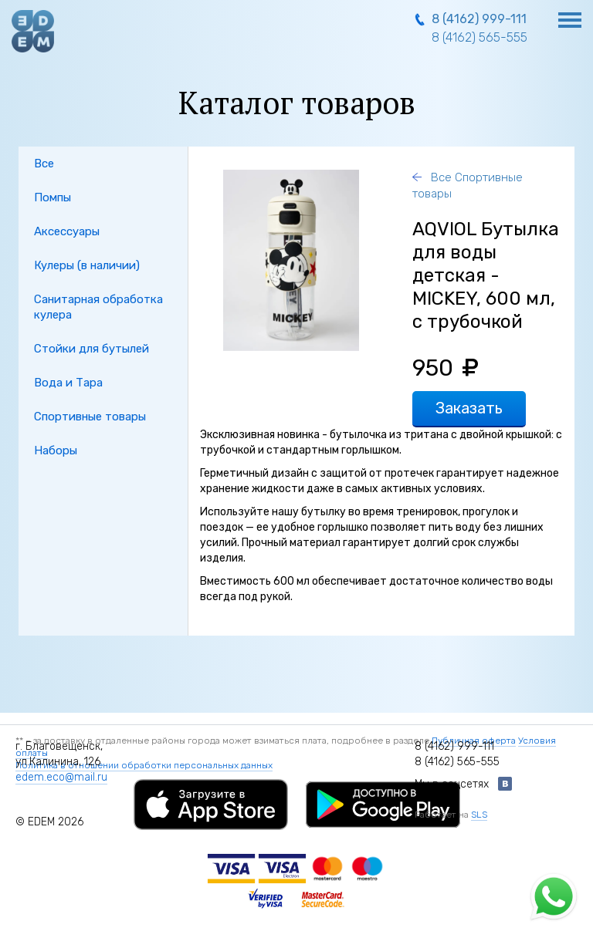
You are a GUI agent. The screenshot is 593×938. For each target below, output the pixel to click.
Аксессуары (67, 231)
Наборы (55, 450)
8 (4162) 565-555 (479, 37)
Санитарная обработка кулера (98, 307)
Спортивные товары (90, 416)
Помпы (52, 197)
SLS (479, 814)
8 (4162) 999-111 (479, 19)
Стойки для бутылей (91, 349)
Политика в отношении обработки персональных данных (144, 765)
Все (44, 163)
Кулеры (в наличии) (87, 265)
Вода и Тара (68, 383)
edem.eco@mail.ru (61, 777)
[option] (290, 260)
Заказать (469, 408)
